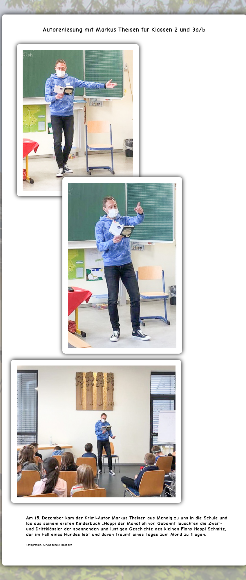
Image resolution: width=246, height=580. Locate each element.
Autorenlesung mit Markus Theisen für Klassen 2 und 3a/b (124, 29)
